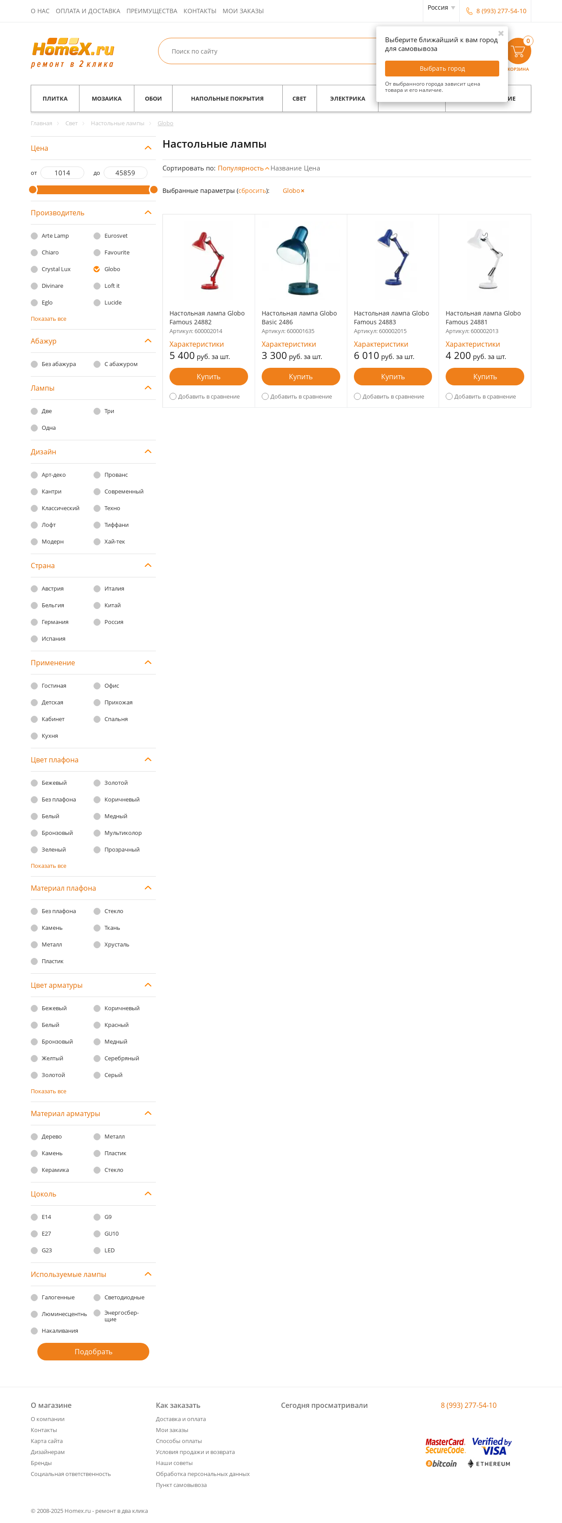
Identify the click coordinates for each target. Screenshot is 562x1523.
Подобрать (93, 1351)
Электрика (347, 98)
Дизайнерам (48, 1452)
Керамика (55, 1170)
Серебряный (121, 1058)
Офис (111, 685)
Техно (112, 508)
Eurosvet (116, 235)
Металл (52, 944)
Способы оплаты (179, 1441)
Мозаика (107, 98)
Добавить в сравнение (209, 396)
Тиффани (116, 525)
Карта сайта (47, 1441)
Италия (114, 588)
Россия (113, 622)
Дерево (52, 1136)
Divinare (52, 286)
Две (47, 411)
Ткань (112, 928)
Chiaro (50, 252)
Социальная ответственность (71, 1474)
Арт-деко (54, 475)
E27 (46, 1233)
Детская (52, 702)
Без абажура (59, 364)
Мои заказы (243, 11)
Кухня (50, 736)
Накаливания (60, 1330)
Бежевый (54, 783)
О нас (40, 11)
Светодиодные (124, 1297)
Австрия (53, 588)
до (97, 173)
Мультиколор (123, 833)
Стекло (113, 911)
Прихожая (118, 702)
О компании (48, 1419)
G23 (47, 1250)
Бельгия (53, 605)
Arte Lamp (55, 235)
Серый (113, 1075)
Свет (299, 98)
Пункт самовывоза (181, 1485)
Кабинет (53, 719)
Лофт (49, 525)
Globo (112, 269)
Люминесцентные (66, 1314)
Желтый (52, 1058)
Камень (52, 928)
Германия (55, 622)
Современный (124, 491)
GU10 (111, 1233)
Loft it (112, 286)
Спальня (116, 719)
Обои (153, 98)
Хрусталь (117, 944)
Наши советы (174, 1463)
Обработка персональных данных (203, 1474)
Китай (112, 605)
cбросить (252, 190)
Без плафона (59, 799)
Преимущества (151, 11)
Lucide (113, 302)
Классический (60, 508)
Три (109, 411)
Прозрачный (122, 849)
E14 (46, 1217)
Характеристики (196, 344)
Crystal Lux (56, 269)
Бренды (41, 1463)
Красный (116, 1025)
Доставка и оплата (181, 1419)
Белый (50, 816)
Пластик (53, 961)
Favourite (117, 252)
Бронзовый (57, 833)
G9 (108, 1217)
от (34, 173)
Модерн (53, 541)
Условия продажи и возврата (195, 1452)
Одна (49, 428)
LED (109, 1250)
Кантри (51, 491)
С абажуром (121, 364)
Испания (53, 638)
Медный (115, 816)
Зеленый (54, 849)
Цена (312, 167)
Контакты (200, 11)
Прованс (116, 475)
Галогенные (58, 1297)
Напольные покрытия (227, 98)
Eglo (47, 302)
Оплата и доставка (88, 11)
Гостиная (54, 685)
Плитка (55, 98)
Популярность (241, 167)
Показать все (48, 319)
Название (286, 167)
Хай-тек (114, 541)
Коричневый (122, 799)
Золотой (116, 783)
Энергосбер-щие (121, 1316)
